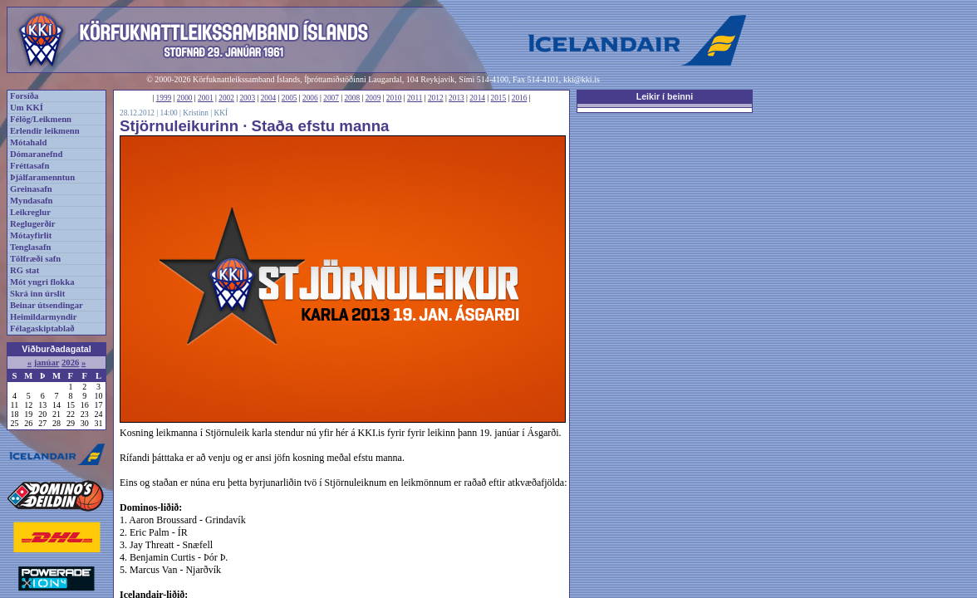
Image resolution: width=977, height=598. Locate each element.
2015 (499, 98)
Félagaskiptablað (42, 328)
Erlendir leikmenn (45, 130)
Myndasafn (31, 200)
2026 (70, 362)
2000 (185, 98)
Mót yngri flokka (42, 282)
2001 (206, 98)
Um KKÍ (26, 107)
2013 (456, 98)
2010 (394, 98)
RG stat (24, 270)
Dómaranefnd (36, 154)
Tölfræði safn (35, 258)
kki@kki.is (581, 79)
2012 (436, 98)
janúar (47, 362)
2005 (289, 98)
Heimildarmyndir (43, 316)
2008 (352, 98)
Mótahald (28, 142)
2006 (310, 98)
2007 (331, 98)
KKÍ (221, 113)
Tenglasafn (30, 247)
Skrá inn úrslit (37, 293)
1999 (164, 98)
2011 (414, 98)
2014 (477, 98)
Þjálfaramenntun (42, 177)
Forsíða (24, 95)
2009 (373, 98)
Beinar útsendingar (46, 305)
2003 (247, 98)
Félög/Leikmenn (40, 119)
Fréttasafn (29, 165)
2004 (269, 98)
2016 (520, 98)
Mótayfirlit (31, 235)
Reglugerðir (32, 223)
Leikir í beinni (665, 96)
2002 (226, 98)
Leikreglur (30, 212)
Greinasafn (31, 189)
